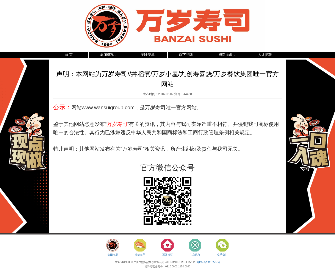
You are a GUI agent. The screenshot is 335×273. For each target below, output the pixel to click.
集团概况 (108, 55)
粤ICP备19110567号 (208, 262)
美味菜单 (148, 55)
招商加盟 (227, 55)
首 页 (69, 55)
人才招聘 (266, 55)
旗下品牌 (187, 55)
